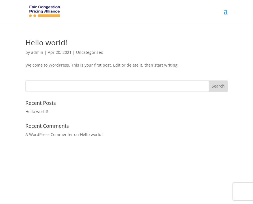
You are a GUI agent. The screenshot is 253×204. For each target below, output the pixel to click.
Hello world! (46, 42)
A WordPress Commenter (49, 134)
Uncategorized (89, 52)
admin (37, 52)
